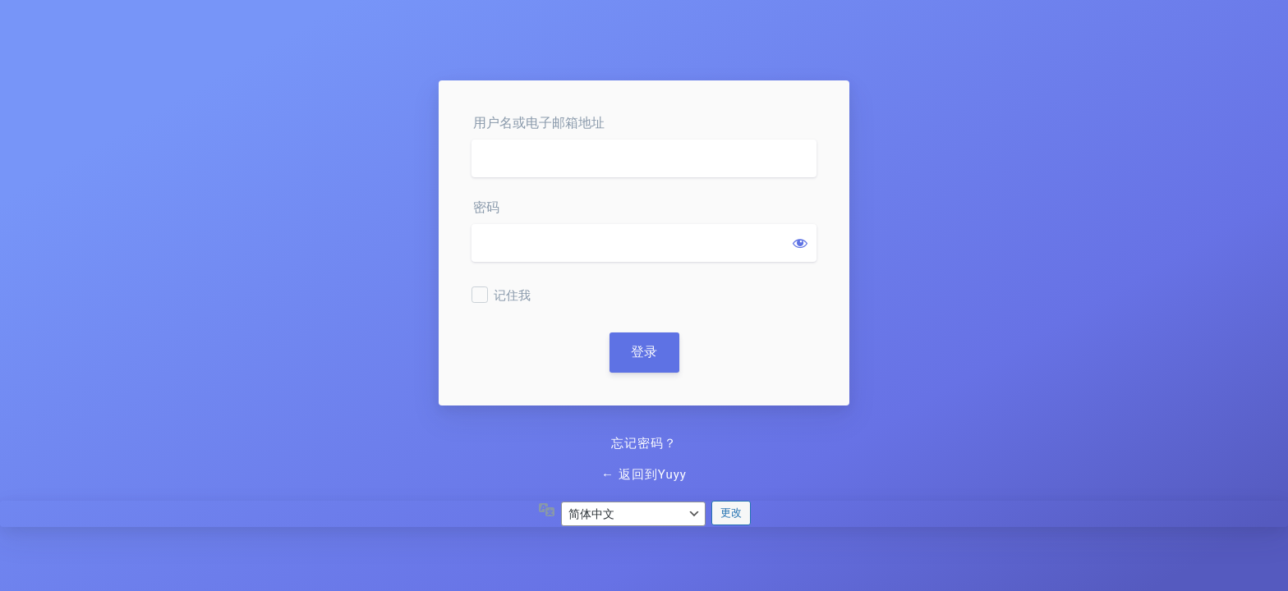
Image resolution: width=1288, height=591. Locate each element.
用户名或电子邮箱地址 (539, 123)
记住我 (512, 295)
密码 (486, 207)
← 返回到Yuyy (644, 474)
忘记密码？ (644, 443)
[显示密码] (800, 243)
